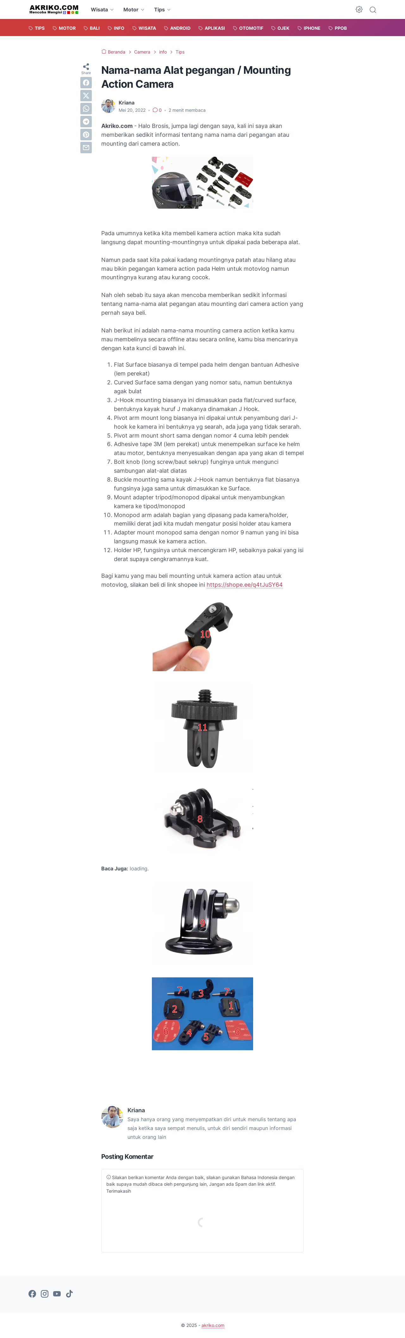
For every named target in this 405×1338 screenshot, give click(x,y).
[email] (86, 147)
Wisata (99, 9)
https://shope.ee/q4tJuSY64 (245, 584)
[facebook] (86, 82)
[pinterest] (86, 134)
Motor (131, 9)
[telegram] (86, 121)
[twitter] (86, 95)
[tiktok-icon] (69, 1294)
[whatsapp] (86, 108)
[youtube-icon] (57, 1294)
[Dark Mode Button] (359, 9)
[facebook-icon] (32, 1294)
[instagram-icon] (44, 1294)
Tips (159, 9)
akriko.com (213, 1325)
